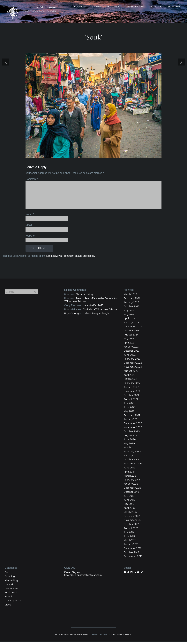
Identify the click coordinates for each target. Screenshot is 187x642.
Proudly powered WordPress (71, 635)
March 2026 (130, 295)
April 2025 (129, 319)
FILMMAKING (80, 6)
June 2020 (130, 440)
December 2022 (133, 363)
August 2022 (131, 371)
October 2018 (131, 492)
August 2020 (131, 436)
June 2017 (129, 536)
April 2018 (129, 508)
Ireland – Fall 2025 (93, 306)
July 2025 (129, 311)
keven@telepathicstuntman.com (83, 575)
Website (29, 236)
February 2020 (132, 452)
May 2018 (129, 504)
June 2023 (130, 355)
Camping (10, 577)
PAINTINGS (96, 6)
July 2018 (129, 496)
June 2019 (129, 468)
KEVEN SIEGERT (175, 6)
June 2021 (129, 408)
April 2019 (129, 472)
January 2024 (131, 347)
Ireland (9, 585)
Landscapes (11, 589)
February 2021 (132, 416)
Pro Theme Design (123, 635)
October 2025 (131, 307)
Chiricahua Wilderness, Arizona (100, 310)
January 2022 (131, 387)
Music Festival (12, 593)
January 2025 (131, 323)
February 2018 (132, 516)
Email (29, 225)
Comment (31, 179)
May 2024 (129, 339)
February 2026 (132, 299)
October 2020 (132, 432)
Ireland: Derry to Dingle (96, 314)
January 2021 (131, 420)
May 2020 (129, 444)
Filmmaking (11, 581)
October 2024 (131, 331)
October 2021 (131, 395)
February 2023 (132, 359)
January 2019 (131, 484)
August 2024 (131, 335)
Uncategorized (13, 601)
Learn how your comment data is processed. (70, 256)
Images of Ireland (135, 6)
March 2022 (130, 379)
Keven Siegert (72, 573)
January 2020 (131, 456)
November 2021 (132, 391)
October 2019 (131, 460)
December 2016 (132, 549)
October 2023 (131, 351)
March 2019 (130, 476)
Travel (8, 597)
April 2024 (129, 343)
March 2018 (130, 512)
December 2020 (133, 424)
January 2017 (131, 545)
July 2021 (129, 404)
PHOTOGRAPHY (113, 6)
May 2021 (129, 412)
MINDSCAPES (156, 6)
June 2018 (129, 500)
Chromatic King (84, 295)
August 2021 (131, 399)
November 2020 (133, 428)
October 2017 (131, 524)
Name (29, 214)
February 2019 (132, 480)
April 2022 (129, 375)
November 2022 (133, 367)
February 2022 (132, 383)
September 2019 (133, 464)
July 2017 (129, 532)
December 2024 (133, 327)
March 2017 (130, 541)
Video (8, 605)
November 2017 (132, 520)
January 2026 (131, 303)
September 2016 (133, 557)
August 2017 (131, 529)
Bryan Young (71, 314)
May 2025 (129, 315)
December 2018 (133, 488)
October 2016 (131, 553)
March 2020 (130, 448)
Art (6, 573)
